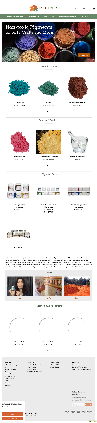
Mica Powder (34, 17)
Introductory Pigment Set (78, 205)
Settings (13, 410)
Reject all (13, 414)
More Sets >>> (18, 247)
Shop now (83, 55)
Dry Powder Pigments (15, 17)
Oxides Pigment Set (18, 205)
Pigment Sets (49, 17)
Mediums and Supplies (68, 17)
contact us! (79, 267)
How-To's (86, 17)
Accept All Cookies (13, 418)
